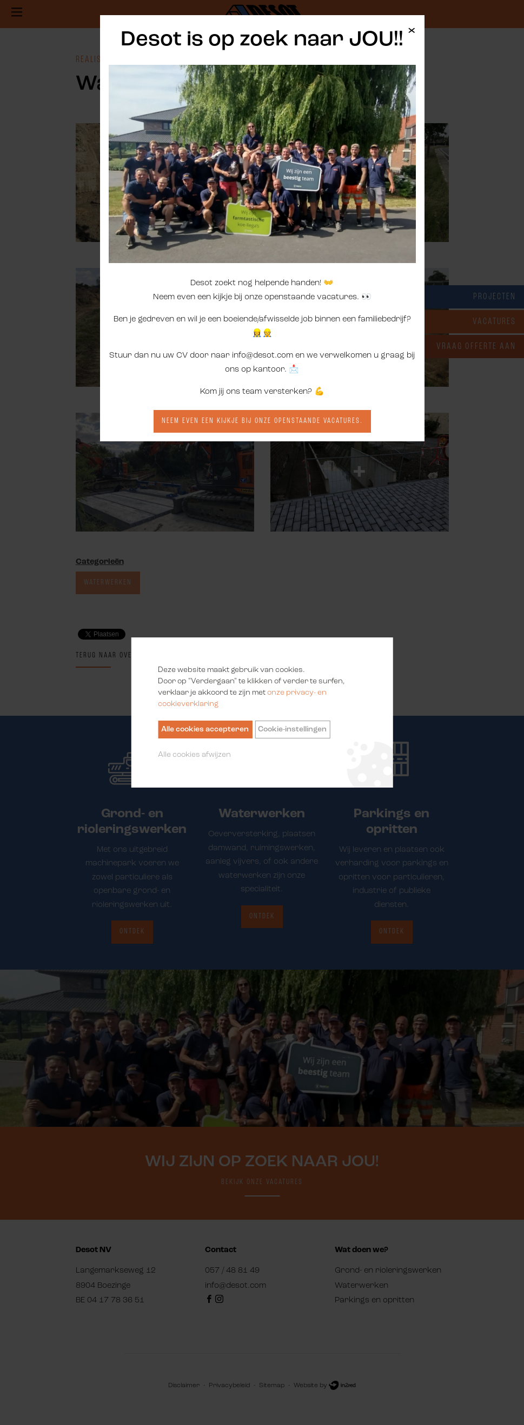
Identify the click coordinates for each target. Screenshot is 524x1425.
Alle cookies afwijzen (194, 755)
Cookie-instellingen (292, 729)
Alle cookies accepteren (205, 729)
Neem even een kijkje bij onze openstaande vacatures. (262, 421)
